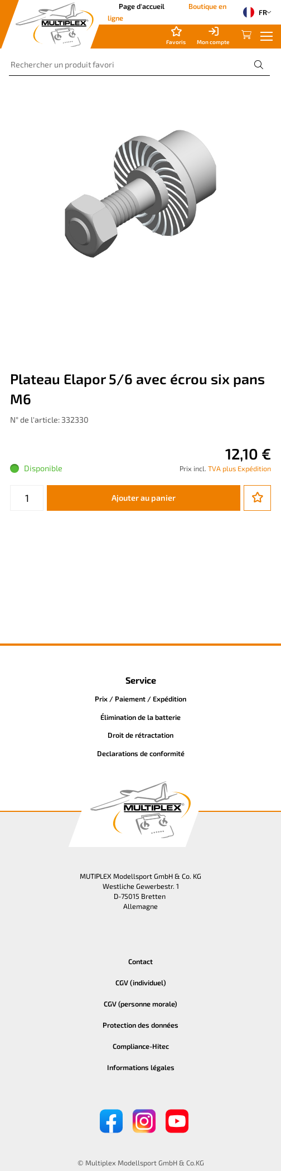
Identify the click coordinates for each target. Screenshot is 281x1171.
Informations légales (141, 1067)
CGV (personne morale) (140, 1003)
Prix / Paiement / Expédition (140, 698)
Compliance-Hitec (141, 1046)
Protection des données (140, 1024)
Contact (140, 961)
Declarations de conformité (141, 753)
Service (140, 680)
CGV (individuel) (140, 982)
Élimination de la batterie (140, 717)
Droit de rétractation (140, 734)
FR (252, 12)
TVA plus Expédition (239, 468)
